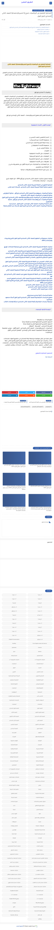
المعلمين (14, 765)
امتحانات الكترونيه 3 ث (14, 769)
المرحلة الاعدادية (25, 406)
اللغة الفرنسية (14, 753)
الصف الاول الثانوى (39, 712)
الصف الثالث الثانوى (14, 716)
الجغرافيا (40, 692)
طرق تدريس (14, 813)
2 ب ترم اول (14, 607)
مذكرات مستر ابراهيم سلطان (14, 874)
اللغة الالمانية (14, 744)
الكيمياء (40, 744)
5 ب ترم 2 (14, 631)
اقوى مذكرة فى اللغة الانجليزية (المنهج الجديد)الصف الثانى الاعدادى (30, 251)
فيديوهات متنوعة (40, 826)
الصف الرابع (40, 728)
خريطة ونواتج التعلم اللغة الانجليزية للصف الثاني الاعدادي (33, 255)
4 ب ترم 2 (40, 631)
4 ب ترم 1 (14, 627)
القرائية (40, 740)
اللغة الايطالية (14, 749)
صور (40, 813)
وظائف (39, 919)
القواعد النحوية (14, 740)
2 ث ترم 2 (40, 611)
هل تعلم (40, 915)
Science (40, 647)
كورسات (40, 838)
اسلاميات (14, 663)
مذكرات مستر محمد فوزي (14, 882)
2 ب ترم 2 (40, 607)
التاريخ (14, 672)
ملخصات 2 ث (14, 894)
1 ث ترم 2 (14, 599)
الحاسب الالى (40, 696)
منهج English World (14, 898)
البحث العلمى (40, 672)
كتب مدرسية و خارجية (40, 834)
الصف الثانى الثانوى (39, 724)
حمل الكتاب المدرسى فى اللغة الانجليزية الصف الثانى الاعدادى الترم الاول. (28, 262)
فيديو (40, 821)
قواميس (14, 830)
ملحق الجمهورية (14, 890)
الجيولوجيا (14, 692)
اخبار (14, 651)
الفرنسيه (14, 732)
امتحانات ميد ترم (14, 773)
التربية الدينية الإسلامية (14, 676)
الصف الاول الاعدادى (14, 708)
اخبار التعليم (40, 655)
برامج (40, 785)
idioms (39, 651)
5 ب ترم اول (40, 635)
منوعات (14, 902)
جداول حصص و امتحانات (40, 801)
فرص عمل (14, 817)
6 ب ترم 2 (14, 635)
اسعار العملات (39, 663)
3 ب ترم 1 (14, 619)
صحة (14, 809)
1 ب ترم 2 (14, 595)
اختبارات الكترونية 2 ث (40, 659)
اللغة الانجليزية (39, 749)
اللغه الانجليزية (39, 757)
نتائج (14, 907)
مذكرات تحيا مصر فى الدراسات (40, 862)
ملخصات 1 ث (40, 894)
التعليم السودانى (40, 684)
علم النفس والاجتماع (40, 817)
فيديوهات (14, 821)
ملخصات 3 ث (40, 898)
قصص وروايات (14, 826)
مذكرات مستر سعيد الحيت (14, 878)
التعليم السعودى (14, 680)
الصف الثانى (40, 720)
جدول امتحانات (14, 801)
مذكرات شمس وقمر (14, 866)
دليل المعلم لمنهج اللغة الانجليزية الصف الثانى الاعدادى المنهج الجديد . (28, 253)
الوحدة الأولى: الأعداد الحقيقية (42, 31)
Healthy (14, 643)
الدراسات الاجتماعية (14, 700)
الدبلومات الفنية (40, 700)
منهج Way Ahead (40, 902)
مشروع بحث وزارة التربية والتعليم (14, 886)
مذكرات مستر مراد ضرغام (40, 886)
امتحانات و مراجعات (40, 781)
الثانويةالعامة (40, 688)
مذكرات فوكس (39, 870)
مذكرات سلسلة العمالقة (40, 866)
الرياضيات (48, 10)
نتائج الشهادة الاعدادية (39, 911)
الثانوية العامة (14, 684)
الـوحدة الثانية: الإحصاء (43, 33)
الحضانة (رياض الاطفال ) (14, 696)
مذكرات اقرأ (40, 850)
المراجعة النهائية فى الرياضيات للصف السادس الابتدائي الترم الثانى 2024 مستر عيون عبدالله (14, 488)
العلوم (39, 732)
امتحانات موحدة (40, 773)
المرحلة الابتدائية (40, 761)
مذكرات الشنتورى (14, 854)
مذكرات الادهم (14, 850)
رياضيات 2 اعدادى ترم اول (43, 29)
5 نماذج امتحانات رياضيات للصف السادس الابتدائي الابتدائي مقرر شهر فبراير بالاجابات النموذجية (41, 509)
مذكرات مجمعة (14, 870)
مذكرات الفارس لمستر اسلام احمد (40, 858)
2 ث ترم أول (14, 611)
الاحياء (39, 667)
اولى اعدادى (14, 781)
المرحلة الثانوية (39, 765)
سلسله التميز (40, 809)
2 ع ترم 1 (14, 615)
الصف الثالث (14, 712)
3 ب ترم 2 (40, 623)
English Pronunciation (14, 639)
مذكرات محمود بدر (40, 874)
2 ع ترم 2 (40, 619)
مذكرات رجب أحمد (14, 862)
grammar (14, 647)
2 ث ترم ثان (39, 615)
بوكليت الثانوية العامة (14, 785)
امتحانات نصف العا (39, 777)
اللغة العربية (40, 753)
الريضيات (14, 704)
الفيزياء (14, 736)
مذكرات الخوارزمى (40, 854)
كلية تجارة (14, 834)
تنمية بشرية (14, 797)
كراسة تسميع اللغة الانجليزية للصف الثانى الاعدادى (35, 264)
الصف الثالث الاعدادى (40, 716)
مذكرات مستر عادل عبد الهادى (40, 882)
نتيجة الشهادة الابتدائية (14, 911)
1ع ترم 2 (14, 603)
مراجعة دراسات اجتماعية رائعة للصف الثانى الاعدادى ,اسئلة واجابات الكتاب (27, 302)
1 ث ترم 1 (40, 599)
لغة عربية (14, 842)
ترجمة (39, 789)
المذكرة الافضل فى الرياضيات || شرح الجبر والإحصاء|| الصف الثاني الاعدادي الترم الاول (29, 27)
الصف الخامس (14, 724)
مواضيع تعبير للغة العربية (39, 907)
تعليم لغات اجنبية (14, 789)
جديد (14, 805)
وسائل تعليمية (14, 915)
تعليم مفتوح (14, 793)
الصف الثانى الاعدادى (38, 10)
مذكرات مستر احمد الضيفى (39, 878)
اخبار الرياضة (14, 655)
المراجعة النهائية (14, 757)
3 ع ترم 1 (40, 627)
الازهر (14, 667)
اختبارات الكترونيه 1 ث (14, 659)
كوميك (14, 838)
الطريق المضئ (27, 2)
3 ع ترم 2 (14, 623)
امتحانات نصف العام (14, 777)
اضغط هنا (48, 357)
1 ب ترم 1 (40, 595)
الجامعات (14, 688)
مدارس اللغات (40, 846)
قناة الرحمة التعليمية (40, 830)
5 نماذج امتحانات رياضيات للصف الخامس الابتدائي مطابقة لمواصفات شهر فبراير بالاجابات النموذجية (15, 509)
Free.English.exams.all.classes (40, 643)
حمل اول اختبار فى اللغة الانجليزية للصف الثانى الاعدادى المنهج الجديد (29, 278)
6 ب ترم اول (40, 639)
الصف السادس (14, 728)
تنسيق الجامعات (40, 797)
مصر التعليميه (39, 890)
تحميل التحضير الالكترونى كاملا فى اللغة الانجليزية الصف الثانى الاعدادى (28, 257)
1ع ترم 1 (39, 603)
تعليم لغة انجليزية (39, 793)
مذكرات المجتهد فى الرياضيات (14, 858)
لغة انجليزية (40, 842)
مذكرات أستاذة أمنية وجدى (14, 846)
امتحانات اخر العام (40, 769)
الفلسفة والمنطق (39, 736)
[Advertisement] (27, 49)
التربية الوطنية (39, 680)
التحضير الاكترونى (40, 676)
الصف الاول (40, 708)
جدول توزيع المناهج (39, 805)
